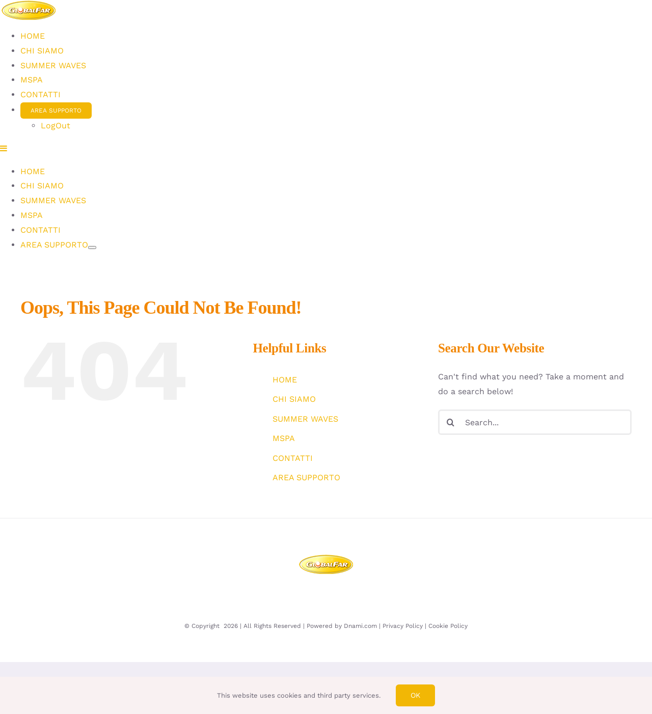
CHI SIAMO (294, 397)
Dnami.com (360, 623)
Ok (415, 695)
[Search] (451, 420)
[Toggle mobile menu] (4, 277)
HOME (285, 378)
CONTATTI (293, 456)
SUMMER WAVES (305, 417)
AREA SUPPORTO (306, 476)
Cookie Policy (448, 623)
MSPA (284, 437)
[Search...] (535, 420)
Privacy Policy (403, 623)
